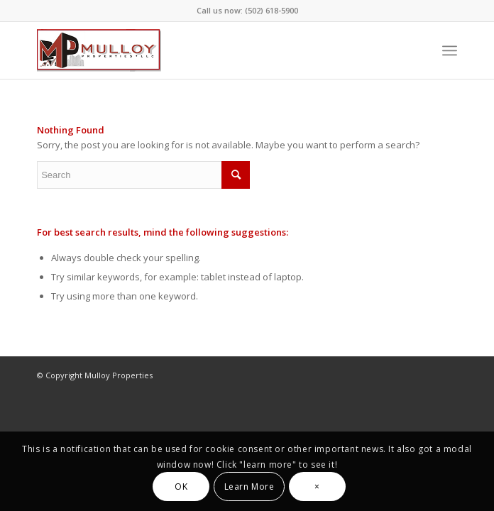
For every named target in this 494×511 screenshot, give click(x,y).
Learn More (249, 486)
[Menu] (449, 50)
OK (181, 486)
